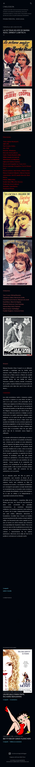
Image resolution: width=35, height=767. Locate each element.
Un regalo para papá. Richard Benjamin (14, 695)
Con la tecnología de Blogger (18, 753)
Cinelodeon (8, 7)
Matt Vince (22, 757)
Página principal (9, 19)
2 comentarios (13, 699)
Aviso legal (20, 19)
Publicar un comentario (16, 741)
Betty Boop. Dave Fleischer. (17, 738)
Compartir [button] (5, 588)
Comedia (9, 591)
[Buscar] (31, 3)
